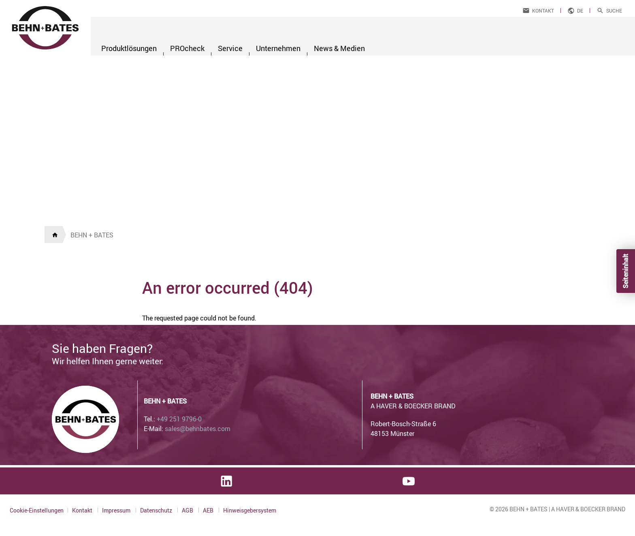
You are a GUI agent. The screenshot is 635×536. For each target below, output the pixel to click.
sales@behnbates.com (197, 428)
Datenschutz (156, 510)
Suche (614, 10)
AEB (209, 510)
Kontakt (543, 10)
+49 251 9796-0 (179, 418)
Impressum (117, 510)
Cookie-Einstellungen (37, 510)
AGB (188, 510)
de (580, 10)
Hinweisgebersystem (249, 510)
